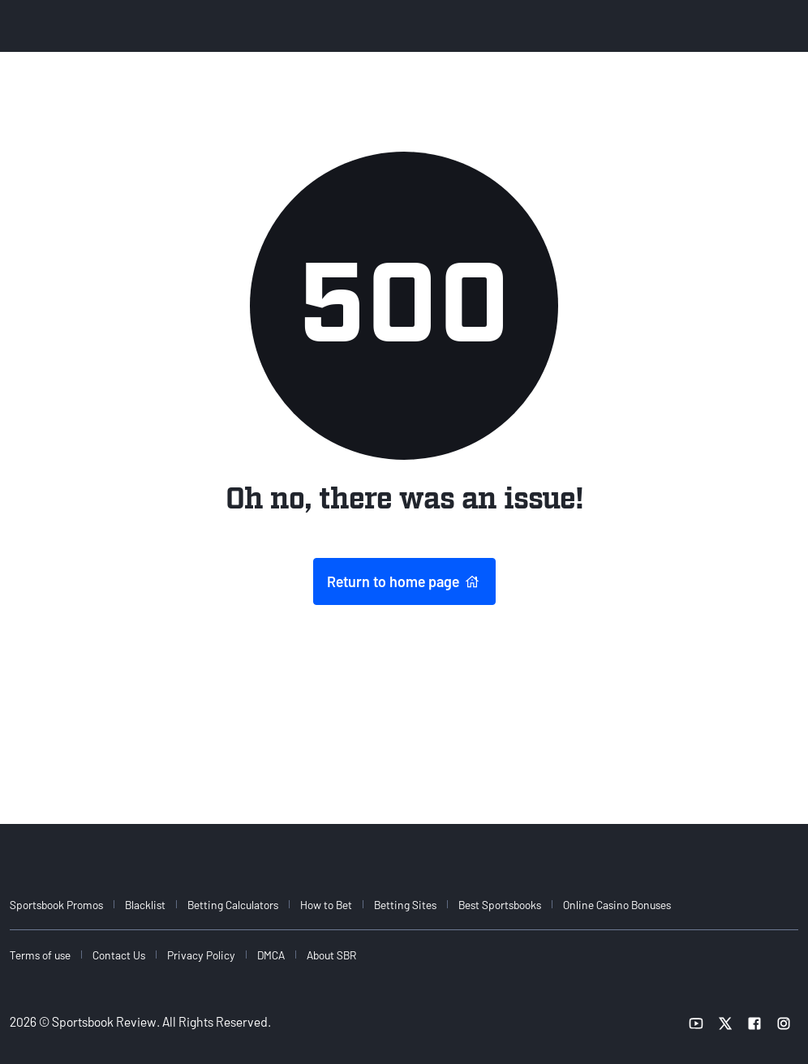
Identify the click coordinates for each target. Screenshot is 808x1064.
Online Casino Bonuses (617, 905)
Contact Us (118, 955)
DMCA (271, 955)
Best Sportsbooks (499, 905)
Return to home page (404, 581)
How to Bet (326, 905)
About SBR (331, 955)
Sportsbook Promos (56, 905)
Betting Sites (405, 905)
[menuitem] (66, 904)
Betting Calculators (232, 905)
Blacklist (145, 905)
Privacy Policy (201, 955)
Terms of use (40, 955)
